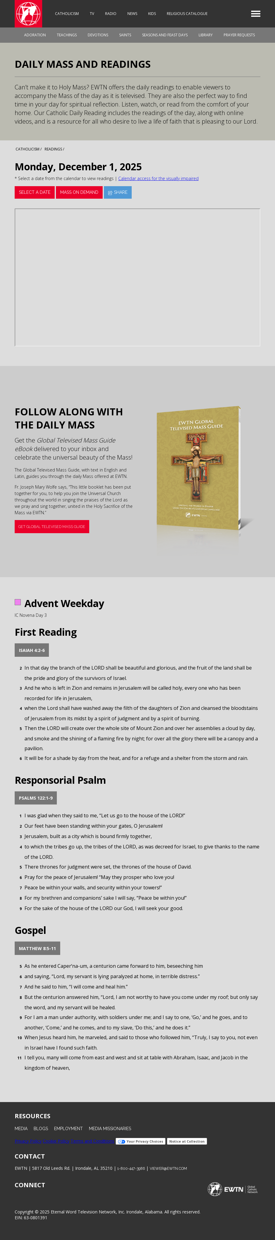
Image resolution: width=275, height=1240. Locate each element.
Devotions (98, 35)
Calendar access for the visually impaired (158, 178)
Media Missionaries (110, 1128)
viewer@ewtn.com (168, 1168)
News (132, 13)
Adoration (35, 35)
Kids (152, 13)
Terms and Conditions (92, 1141)
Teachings (67, 35)
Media (21, 1128)
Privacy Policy (28, 1141)
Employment (68, 1128)
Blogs (41, 1128)
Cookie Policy (56, 1141)
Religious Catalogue (187, 13)
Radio (110, 13)
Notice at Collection (187, 1141)
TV (92, 13)
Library (206, 35)
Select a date (34, 192)
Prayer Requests (239, 35)
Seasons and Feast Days (165, 35)
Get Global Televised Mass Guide (51, 526)
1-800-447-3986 (131, 1168)
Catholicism (67, 13)
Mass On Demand (79, 192)
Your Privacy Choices (140, 1141)
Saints (125, 35)
